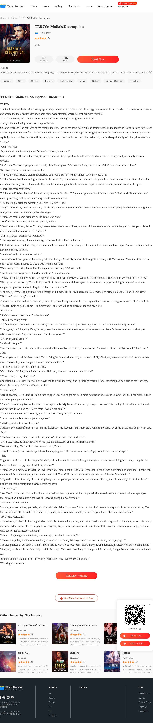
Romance (22, 658)
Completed (53, 715)
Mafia (14, 18)
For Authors (52, 695)
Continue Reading (76, 575)
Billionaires (23, 630)
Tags (50, 711)
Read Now (98, 59)
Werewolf (74, 630)
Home (3, 18)
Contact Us (52, 704)
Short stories (128, 658)
